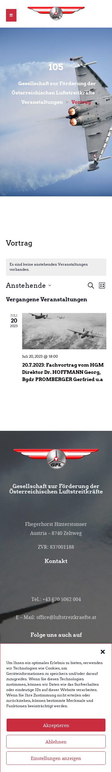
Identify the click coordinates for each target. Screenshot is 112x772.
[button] (103, 658)
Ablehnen (56, 749)
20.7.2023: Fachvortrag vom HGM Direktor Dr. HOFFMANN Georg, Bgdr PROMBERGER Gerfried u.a (63, 372)
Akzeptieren (56, 732)
